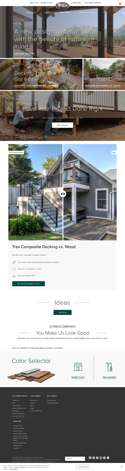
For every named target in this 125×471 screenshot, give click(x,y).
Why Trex (64, 12)
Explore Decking (24, 53)
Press (32, 408)
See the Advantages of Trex (28, 283)
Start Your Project (87, 12)
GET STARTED (52, 396)
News (32, 406)
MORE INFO (17, 421)
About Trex (33, 400)
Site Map (16, 448)
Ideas (47, 12)
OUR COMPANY (35, 396)
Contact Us (15, 400)
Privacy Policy (18, 426)
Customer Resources (18, 408)
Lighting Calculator (53, 403)
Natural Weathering (18, 413)
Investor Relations (35, 411)
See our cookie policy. (19, 467)
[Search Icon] (123, 12)
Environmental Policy (20, 443)
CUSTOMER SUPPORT (92, 3)
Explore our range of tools (102, 85)
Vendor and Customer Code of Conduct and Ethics (20, 438)
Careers (32, 403)
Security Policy (18, 431)
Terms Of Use (18, 446)
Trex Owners (16, 406)
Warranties (15, 411)
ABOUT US (34, 3)
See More (63, 312)
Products (30, 12)
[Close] (121, 466)
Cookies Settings (19, 428)
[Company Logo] (62, 5)
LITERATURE (76, 3)
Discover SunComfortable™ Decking (36, 85)
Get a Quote (62, 125)
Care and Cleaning (18, 416)
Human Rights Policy (20, 433)
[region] (62, 467)
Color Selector (51, 400)
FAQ (13, 403)
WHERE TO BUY (47, 3)
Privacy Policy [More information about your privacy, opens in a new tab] (14, 469)
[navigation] (62, 3)
